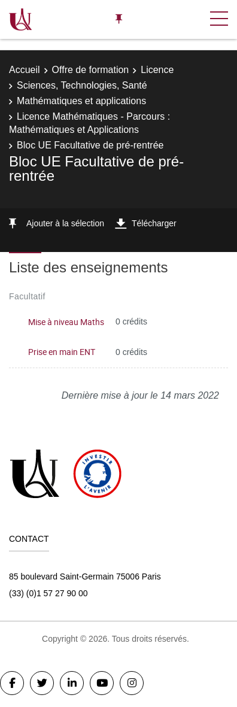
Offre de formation (90, 70)
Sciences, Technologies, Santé (82, 85)
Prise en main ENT (61, 351)
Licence (157, 70)
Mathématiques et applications (81, 101)
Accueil (24, 70)
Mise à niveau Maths (66, 321)
